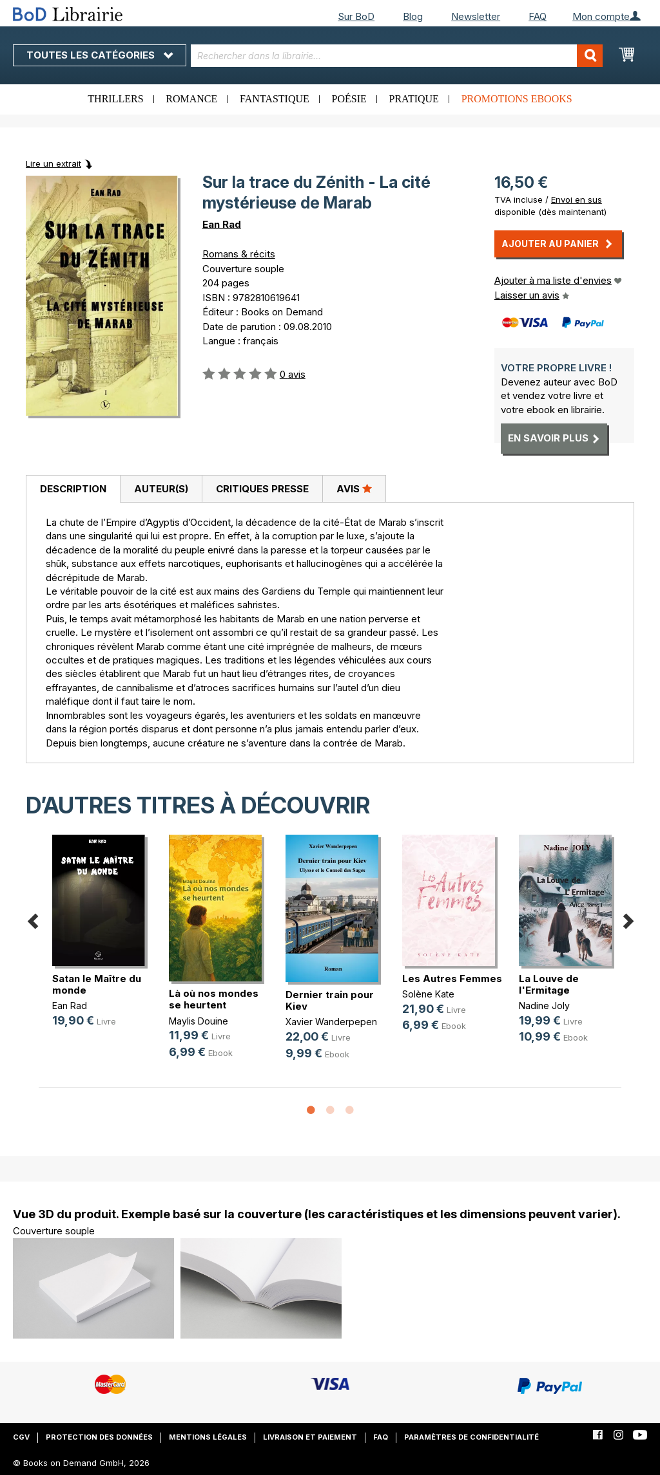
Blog (413, 16)
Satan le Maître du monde (96, 984)
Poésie (349, 98)
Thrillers (115, 98)
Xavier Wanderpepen (331, 1021)
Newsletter (475, 16)
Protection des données (99, 1437)
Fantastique (274, 98)
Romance (191, 98)
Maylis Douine (198, 1021)
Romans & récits (238, 254)
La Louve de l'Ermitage (549, 984)
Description (73, 489)
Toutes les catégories (99, 55)
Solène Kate (428, 993)
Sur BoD (356, 16)
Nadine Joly (544, 1005)
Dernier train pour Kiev (330, 1000)
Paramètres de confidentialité (471, 1437)
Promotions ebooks (516, 98)
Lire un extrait (53, 163)
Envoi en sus (576, 199)
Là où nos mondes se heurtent (213, 999)
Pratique (414, 98)
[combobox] (397, 55)
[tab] (73, 489)
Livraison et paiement (310, 1437)
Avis (354, 488)
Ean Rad (221, 224)
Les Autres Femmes (452, 978)
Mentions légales (208, 1437)
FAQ (538, 16)
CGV (21, 1437)
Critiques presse (262, 489)
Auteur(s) (161, 489)
